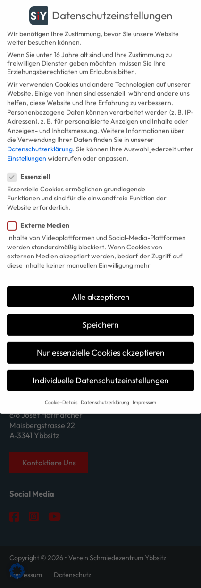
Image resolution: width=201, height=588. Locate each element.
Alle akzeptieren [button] (101, 287)
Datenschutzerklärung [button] (105, 393)
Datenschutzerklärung (40, 139)
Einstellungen (26, 149)
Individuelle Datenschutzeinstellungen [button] (101, 371)
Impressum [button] (144, 393)
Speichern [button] (100, 315)
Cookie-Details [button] (61, 393)
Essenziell (32, 167)
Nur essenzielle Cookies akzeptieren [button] (101, 343)
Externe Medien (41, 216)
